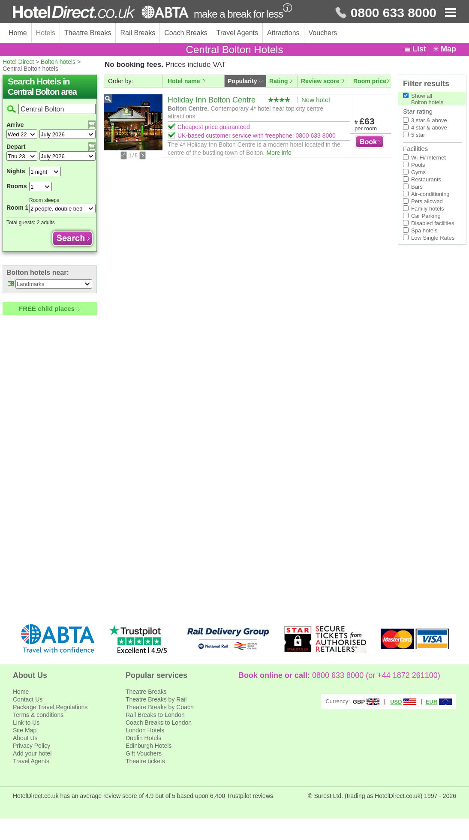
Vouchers (323, 32)
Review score (320, 81)
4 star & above (429, 127)
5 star (418, 135)
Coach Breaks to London (159, 722)
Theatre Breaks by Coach (160, 707)
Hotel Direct (18, 61)
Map (448, 49)
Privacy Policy (31, 745)
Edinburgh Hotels (148, 745)
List (419, 49)
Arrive (15, 124)
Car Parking (426, 216)
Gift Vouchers (144, 753)
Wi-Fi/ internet (428, 157)
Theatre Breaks (87, 32)
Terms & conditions (38, 714)
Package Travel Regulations (50, 707)
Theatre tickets (145, 761)
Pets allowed (427, 201)
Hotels (45, 32)
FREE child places (47, 308)
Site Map (24, 730)
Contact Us (27, 699)
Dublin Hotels (143, 738)
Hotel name (184, 81)
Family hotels (427, 208)
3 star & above (429, 120)
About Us (25, 738)
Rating (278, 81)
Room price (369, 81)
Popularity (242, 81)
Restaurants (426, 179)
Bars (417, 187)
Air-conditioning (430, 194)
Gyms (418, 172)
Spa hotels (424, 230)
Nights (15, 171)
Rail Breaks (137, 32)
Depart (15, 146)
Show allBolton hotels (427, 99)
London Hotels (145, 730)
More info (278, 152)
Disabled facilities (432, 223)
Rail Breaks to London (155, 714)
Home (18, 32)
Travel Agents (237, 32)
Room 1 (17, 207)
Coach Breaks (185, 32)
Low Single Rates (432, 238)
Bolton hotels (58, 61)
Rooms (16, 186)
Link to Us (26, 722)
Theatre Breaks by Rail (156, 699)
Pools (418, 165)
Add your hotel (32, 753)
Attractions (283, 32)
